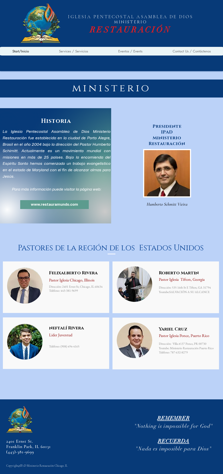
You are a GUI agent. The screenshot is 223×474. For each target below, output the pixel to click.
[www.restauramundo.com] (54, 204)
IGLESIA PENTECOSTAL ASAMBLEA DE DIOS (130, 17)
